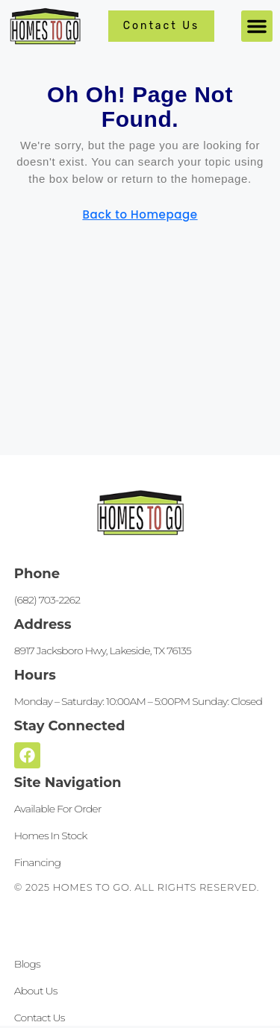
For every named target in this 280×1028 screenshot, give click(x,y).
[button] (257, 26)
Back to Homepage (139, 214)
